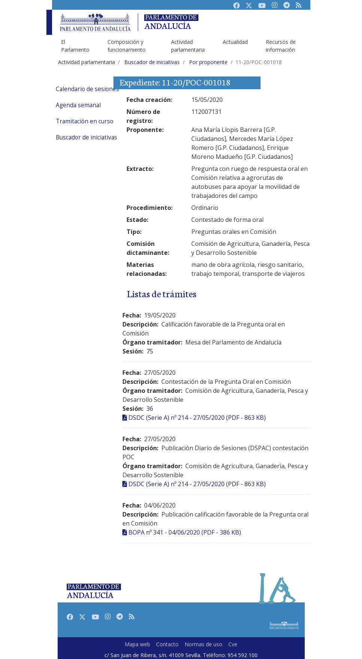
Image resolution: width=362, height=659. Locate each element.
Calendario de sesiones (87, 89)
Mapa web (137, 644)
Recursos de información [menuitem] (281, 45)
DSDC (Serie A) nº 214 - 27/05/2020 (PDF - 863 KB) (197, 417)
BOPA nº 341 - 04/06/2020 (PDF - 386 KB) (184, 532)
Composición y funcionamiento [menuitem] (126, 45)
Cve (232, 644)
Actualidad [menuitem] (235, 41)
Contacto (167, 644)
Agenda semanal (78, 105)
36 (149, 408)
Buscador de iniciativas (86, 137)
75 (149, 351)
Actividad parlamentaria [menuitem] (188, 45)
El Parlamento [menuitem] (75, 45)
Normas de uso (203, 644)
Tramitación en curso (84, 121)
